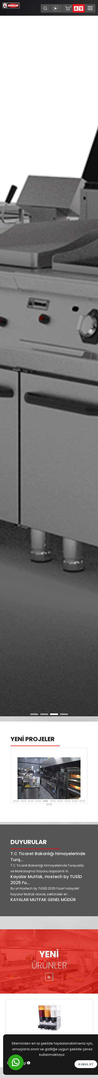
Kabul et (85, 1064)
